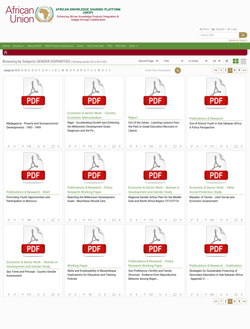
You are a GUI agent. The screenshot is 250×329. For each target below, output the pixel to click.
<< (216, 70)
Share (204, 29)
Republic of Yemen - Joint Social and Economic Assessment (211, 199)
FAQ (109, 46)
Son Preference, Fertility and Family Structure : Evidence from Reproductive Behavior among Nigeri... (152, 274)
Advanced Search (237, 40)
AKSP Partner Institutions (59, 46)
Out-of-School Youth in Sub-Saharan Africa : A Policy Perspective (216, 125)
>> (244, 70)
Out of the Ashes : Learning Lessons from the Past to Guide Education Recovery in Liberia (154, 126)
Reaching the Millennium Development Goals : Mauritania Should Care (91, 199)
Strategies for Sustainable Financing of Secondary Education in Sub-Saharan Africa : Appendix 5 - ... (216, 274)
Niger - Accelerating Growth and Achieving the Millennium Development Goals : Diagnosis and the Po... (93, 126)
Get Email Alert (95, 46)
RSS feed (120, 46)
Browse (18, 46)
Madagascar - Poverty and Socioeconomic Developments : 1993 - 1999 (32, 125)
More (133, 46)
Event (80, 46)
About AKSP (34, 46)
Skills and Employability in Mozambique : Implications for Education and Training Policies (92, 274)
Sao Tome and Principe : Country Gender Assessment (31, 273)
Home (6, 46)
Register (218, 29)
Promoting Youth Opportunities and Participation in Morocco (28, 199)
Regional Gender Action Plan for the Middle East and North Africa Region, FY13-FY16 (154, 199)
